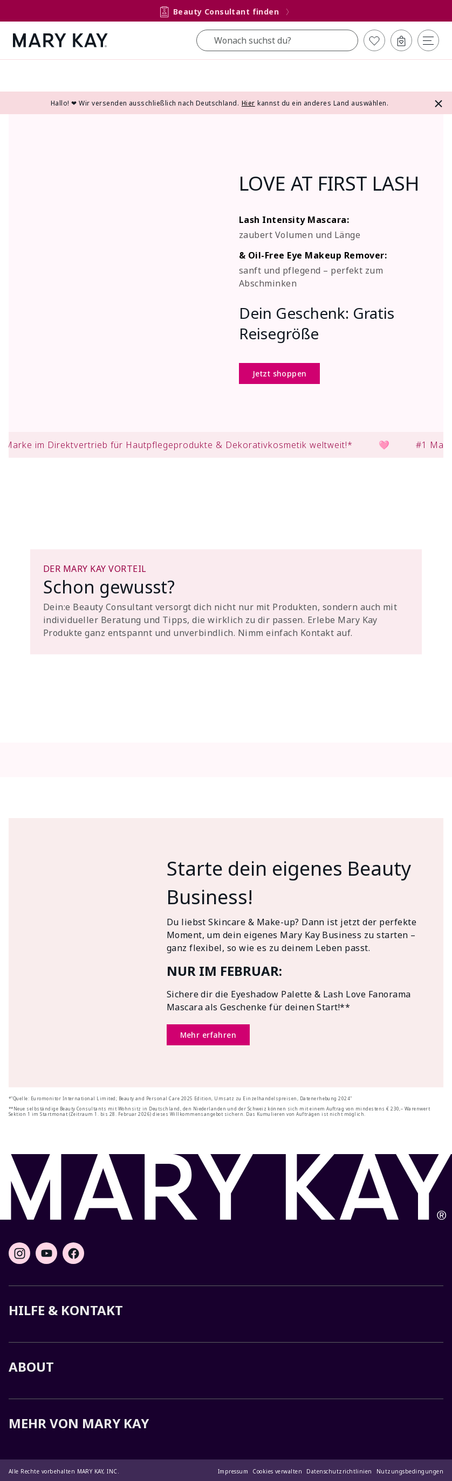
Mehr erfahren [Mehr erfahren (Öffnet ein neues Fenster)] (208, 1035)
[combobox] (277, 40)
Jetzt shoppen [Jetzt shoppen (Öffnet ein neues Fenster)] (279, 373)
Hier (248, 103)
